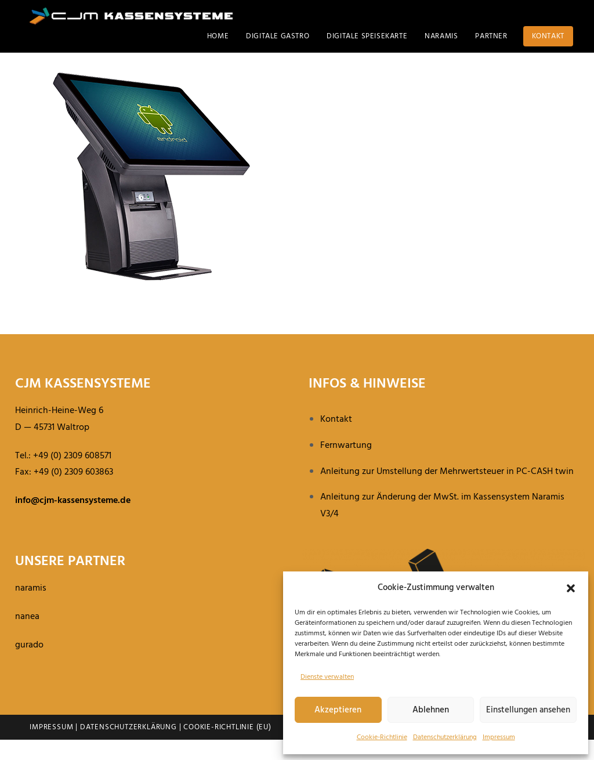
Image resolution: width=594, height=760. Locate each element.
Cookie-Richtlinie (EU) (227, 747)
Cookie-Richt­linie (382, 737)
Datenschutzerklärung (128, 747)
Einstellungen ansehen (528, 710)
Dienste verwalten (327, 677)
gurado (29, 665)
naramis (30, 608)
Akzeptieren (337, 710)
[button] (571, 588)
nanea (27, 637)
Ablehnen (430, 710)
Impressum (499, 737)
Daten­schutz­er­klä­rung (445, 737)
